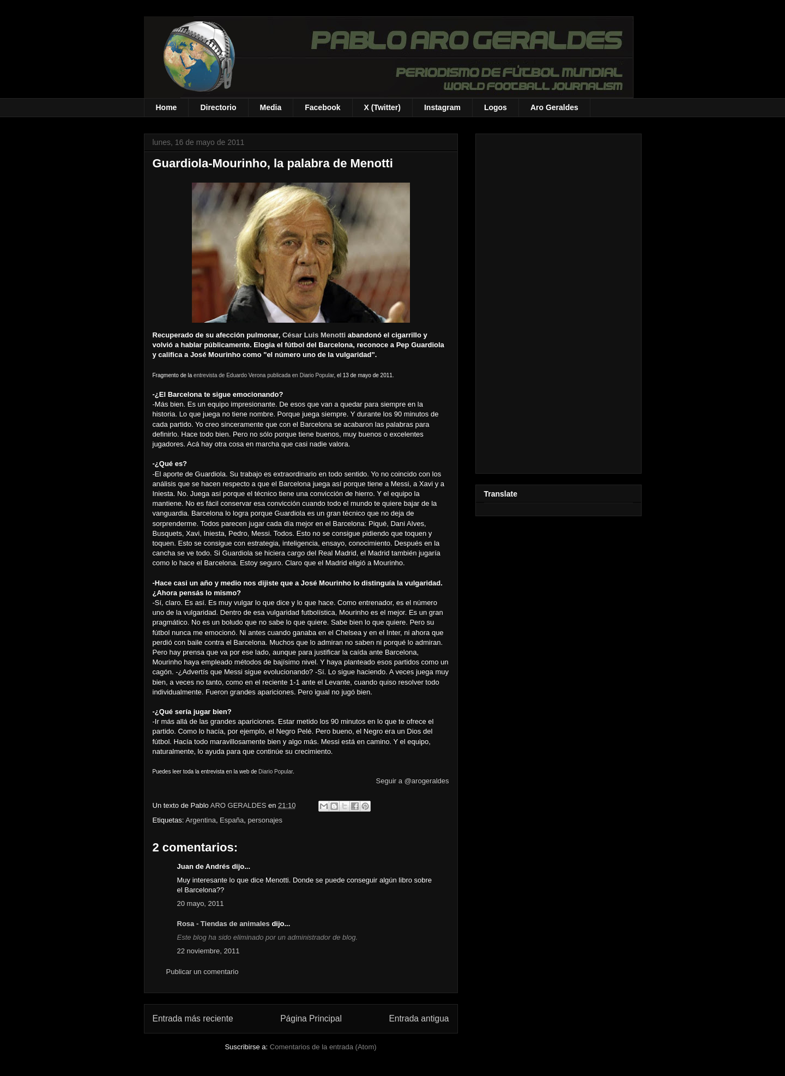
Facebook (322, 107)
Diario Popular (275, 772)
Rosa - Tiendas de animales (223, 924)
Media (271, 107)
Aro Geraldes (554, 107)
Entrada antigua (419, 1018)
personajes (264, 820)
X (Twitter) (382, 107)
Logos (495, 107)
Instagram (442, 107)
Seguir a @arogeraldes (412, 781)
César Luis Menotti (314, 335)
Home (166, 107)
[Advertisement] (558, 301)
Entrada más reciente (193, 1018)
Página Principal (311, 1018)
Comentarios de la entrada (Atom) (323, 1047)
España (232, 820)
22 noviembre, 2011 (208, 951)
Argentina (200, 820)
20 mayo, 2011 (200, 903)
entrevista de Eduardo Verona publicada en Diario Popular (264, 375)
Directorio (218, 107)
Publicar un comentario (202, 972)
